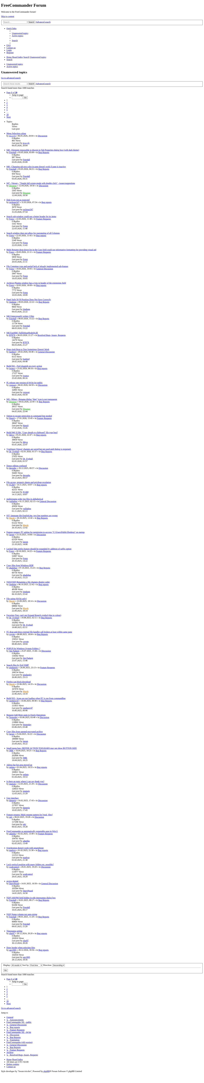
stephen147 (14, 701)
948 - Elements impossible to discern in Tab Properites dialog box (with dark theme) (42, 150)
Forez (11, 219)
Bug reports (46, 202)
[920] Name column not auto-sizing (21, 914)
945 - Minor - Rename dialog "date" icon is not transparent (31, 399)
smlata (12, 767)
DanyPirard (14, 883)
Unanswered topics (14, 64)
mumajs (12, 784)
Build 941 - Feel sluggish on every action (24, 366)
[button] (11, 92)
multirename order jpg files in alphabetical (24, 499)
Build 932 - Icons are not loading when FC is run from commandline (36, 698)
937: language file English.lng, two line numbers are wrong (32, 515)
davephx (12, 468)
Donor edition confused (16, 466)
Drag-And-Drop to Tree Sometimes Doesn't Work (27, 349)
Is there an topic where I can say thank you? (25, 781)
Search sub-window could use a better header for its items (31, 216)
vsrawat (12, 385)
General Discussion (44, 269)
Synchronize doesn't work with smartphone (25, 848)
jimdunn (12, 302)
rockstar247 (14, 202)
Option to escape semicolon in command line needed (29, 416)
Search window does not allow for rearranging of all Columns (33, 233)
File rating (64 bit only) (16, 599)
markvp (12, 850)
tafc (10, 817)
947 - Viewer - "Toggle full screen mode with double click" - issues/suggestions (40, 183)
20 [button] (7, 114)
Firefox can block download (18, 682)
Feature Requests (43, 219)
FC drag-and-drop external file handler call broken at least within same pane (39, 632)
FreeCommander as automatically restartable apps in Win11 (32, 831)
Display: (12, 965)
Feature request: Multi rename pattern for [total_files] (29, 815)
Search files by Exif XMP (17, 665)
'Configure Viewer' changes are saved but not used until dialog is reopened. (38, 449)
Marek (12, 518)
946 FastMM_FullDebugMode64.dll (22, 333)
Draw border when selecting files (20, 947)
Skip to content (7, 16)
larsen (11, 534)
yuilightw (13, 501)
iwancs (12, 368)
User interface (12, 798)
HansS (12, 418)
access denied (12, 881)
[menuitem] (20, 33)
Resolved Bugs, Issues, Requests (51, 335)
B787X (12, 335)
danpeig (12, 800)
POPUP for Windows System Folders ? (23, 648)
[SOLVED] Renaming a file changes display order (28, 582)
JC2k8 (12, 485)
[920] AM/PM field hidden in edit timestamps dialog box (31, 898)
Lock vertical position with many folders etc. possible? (30, 864)
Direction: (54, 965)
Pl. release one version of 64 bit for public (24, 383)
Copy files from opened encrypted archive (24, 731)
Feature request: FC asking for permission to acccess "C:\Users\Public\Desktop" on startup (45, 532)
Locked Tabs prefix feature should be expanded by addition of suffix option (38, 549)
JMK (11, 750)
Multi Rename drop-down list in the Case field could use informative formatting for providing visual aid (51, 250)
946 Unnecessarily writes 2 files (20, 316)
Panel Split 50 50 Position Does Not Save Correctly (28, 299)
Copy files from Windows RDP (19, 565)
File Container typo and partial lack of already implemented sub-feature (37, 266)
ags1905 (12, 950)
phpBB (46, 1071)
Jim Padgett (14, 651)
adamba (12, 834)
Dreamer (13, 186)
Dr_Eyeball (14, 451)
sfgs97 (12, 933)
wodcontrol (14, 867)
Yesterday (13, 717)
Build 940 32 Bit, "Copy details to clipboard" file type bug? (32, 432)
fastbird (12, 352)
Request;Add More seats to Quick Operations (26, 715)
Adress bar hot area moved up (19, 765)
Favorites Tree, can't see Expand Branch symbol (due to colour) (33, 615)
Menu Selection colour (16, 133)
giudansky (13, 667)
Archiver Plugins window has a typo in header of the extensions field (36, 283)
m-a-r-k (12, 136)
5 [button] (7, 110)
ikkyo (11, 435)
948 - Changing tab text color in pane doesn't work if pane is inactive (36, 166)
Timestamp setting (14, 931)
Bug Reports (43, 152)
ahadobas (13, 568)
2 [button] (7, 102)
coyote (12, 634)
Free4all (12, 152)
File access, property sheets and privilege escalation (28, 482)
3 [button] (7, 105)
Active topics (12, 66)
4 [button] (7, 107)
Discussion (42, 136)
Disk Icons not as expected (18, 200)
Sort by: (32, 965)
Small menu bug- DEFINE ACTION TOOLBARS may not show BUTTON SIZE (41, 748)
